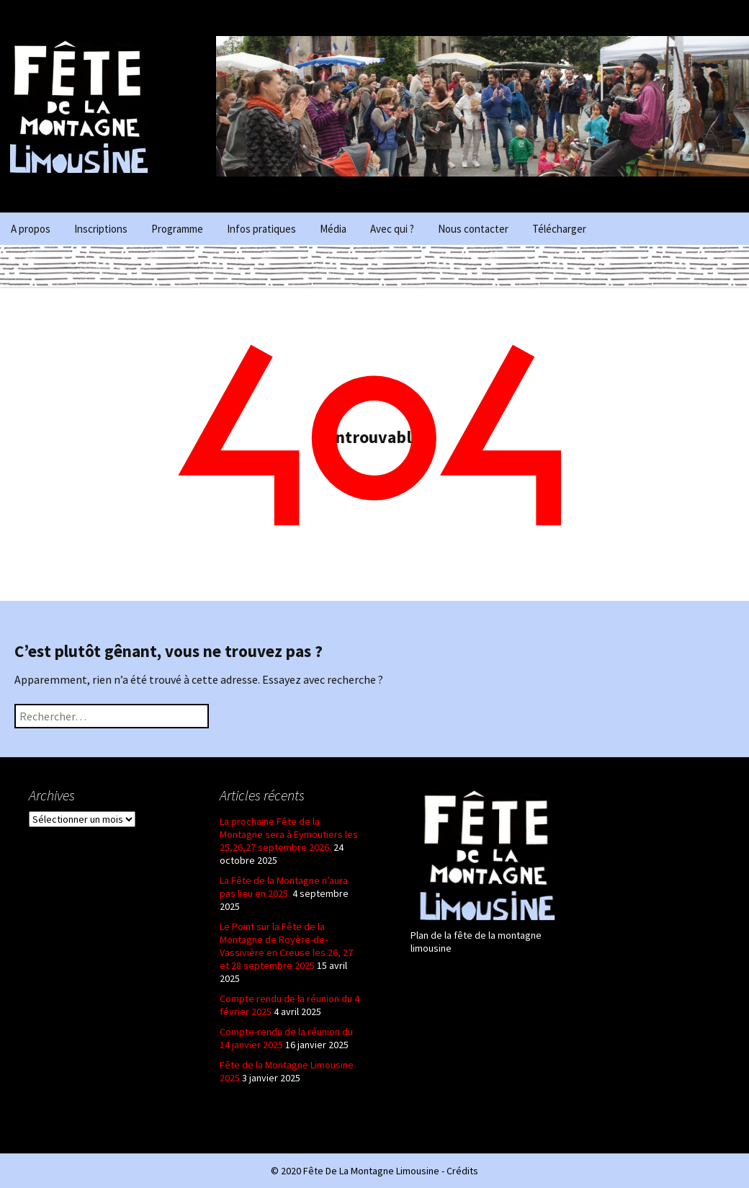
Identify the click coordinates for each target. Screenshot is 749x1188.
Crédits (462, 1170)
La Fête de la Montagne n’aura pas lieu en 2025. (284, 887)
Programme (177, 229)
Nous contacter (473, 229)
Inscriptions (100, 229)
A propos (30, 229)
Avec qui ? (392, 229)
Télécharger (559, 229)
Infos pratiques (261, 229)
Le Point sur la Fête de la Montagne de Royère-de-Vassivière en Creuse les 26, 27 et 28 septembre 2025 (286, 946)
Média (333, 229)
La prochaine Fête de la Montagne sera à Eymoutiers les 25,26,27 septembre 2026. (289, 834)
